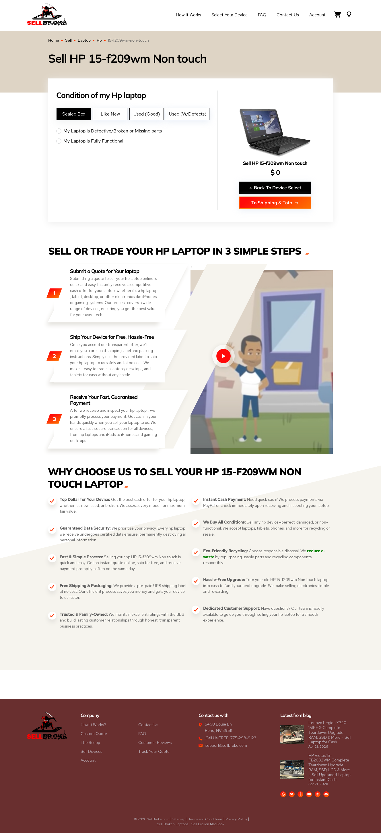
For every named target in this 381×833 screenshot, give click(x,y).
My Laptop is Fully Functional (136, 141)
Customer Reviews (155, 742)
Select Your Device (229, 15)
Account (317, 15)
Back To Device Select (275, 187)
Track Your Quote (154, 751)
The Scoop (90, 742)
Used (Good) (146, 114)
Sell (68, 40)
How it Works (188, 15)
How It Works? (93, 724)
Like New (110, 114)
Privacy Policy (236, 819)
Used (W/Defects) (187, 114)
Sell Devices (91, 751)
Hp (99, 40)
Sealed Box (73, 114)
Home (53, 40)
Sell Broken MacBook (207, 824)
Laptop (84, 40)
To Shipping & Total (275, 202)
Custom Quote (94, 733)
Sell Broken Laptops (172, 824)
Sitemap (178, 819)
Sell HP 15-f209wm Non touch (275, 163)
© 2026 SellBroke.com (151, 819)
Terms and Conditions (205, 819)
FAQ (262, 15)
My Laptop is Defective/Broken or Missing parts (136, 131)
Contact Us (288, 15)
